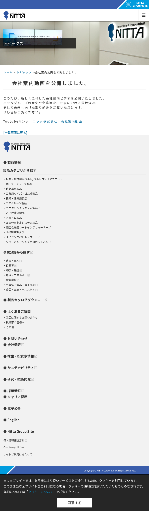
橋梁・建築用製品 (16, 198)
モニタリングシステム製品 (23, 208)
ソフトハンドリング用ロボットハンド (28, 242)
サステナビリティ (22, 367)
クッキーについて (40, 491)
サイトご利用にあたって (17, 454)
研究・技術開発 (20, 379)
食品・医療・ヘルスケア (22, 289)
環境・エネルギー (18, 275)
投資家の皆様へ (15, 322)
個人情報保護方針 (15, 440)
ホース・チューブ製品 (19, 184)
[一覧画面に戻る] (15, 132)
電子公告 (14, 408)
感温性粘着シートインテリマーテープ (28, 227)
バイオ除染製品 (15, 213)
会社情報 (15, 344)
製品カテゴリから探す (19, 170)
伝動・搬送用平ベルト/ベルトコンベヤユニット (34, 179)
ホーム (7, 72)
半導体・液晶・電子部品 (22, 284)
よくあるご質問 (19, 311)
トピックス (24, 72)
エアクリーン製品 (16, 203)
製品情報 (14, 162)
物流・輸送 (14, 270)
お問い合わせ (17, 338)
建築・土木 (14, 260)
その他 (10, 327)
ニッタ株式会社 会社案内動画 (57, 121)
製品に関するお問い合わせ (22, 317)
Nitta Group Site (20, 431)
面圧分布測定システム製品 (22, 222)
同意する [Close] (74, 502)
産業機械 (12, 280)
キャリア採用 (17, 396)
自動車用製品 (14, 188)
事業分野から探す (18, 252)
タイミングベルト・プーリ (23, 237)
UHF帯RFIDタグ (15, 232)
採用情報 (15, 390)
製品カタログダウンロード (27, 299)
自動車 (11, 265)
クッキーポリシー (13, 447)
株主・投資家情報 (22, 356)
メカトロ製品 (14, 217)
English (13, 419)
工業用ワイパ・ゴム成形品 (22, 193)
